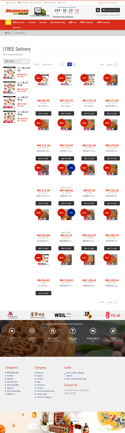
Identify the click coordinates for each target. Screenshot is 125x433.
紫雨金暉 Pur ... (112, 106)
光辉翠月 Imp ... (66, 151)
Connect (40, 388)
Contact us (41, 385)
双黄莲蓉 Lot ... (112, 240)
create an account (110, 2)
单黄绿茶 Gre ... (112, 195)
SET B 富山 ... (43, 285)
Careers (40, 376)
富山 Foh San (18, 22)
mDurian (43, 22)
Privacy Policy (42, 394)
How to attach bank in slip (76, 379)
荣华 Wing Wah (86, 22)
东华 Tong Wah (103, 22)
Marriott (16, 27)
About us (40, 373)
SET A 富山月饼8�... (22, 113)
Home (8, 33)
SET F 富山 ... (43, 106)
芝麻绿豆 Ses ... (66, 195)
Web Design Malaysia (53, 421)
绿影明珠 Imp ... (43, 151)
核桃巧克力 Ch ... (43, 195)
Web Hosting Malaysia (71, 421)
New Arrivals (47, 64)
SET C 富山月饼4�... (22, 83)
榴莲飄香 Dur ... (66, 240)
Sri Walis (31, 22)
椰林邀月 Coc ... (89, 240)
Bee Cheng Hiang (58, 22)
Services (40, 379)
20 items (110, 65)
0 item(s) (110, 10)
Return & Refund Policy (46, 391)
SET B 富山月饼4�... (22, 98)
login (100, 2)
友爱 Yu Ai (72, 22)
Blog (38, 382)
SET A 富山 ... (89, 106)
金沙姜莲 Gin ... (112, 151)
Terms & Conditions (44, 397)
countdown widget (66, 10)
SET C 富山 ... (66, 106)
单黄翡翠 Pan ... (89, 285)
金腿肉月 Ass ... (89, 195)
